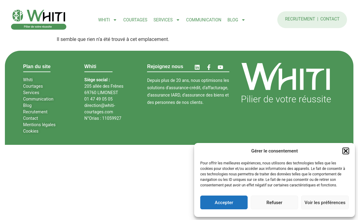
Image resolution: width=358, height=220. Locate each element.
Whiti (107, 20)
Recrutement (300, 18)
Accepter (224, 202)
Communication (203, 19)
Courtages (135, 19)
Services (166, 20)
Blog (236, 20)
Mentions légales (39, 124)
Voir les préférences (324, 202)
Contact (330, 18)
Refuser (274, 202)
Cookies (31, 131)
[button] (346, 151)
